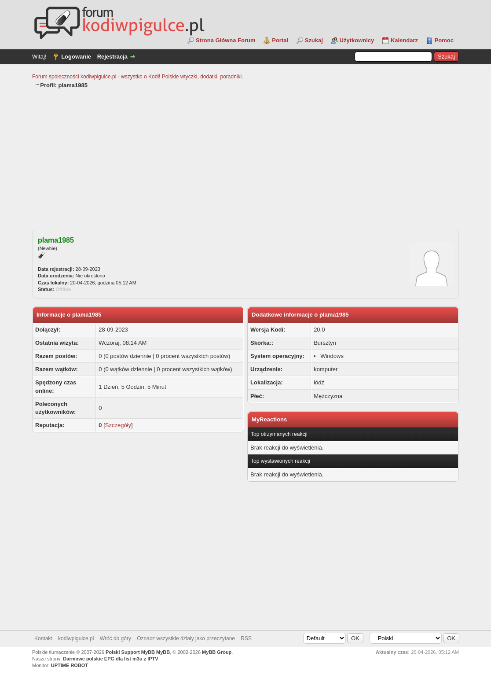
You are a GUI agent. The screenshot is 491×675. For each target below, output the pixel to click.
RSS (246, 638)
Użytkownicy (357, 40)
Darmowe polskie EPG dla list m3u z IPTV (110, 658)
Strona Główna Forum (226, 40)
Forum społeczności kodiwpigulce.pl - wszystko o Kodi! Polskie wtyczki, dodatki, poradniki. (137, 77)
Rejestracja (112, 56)
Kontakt (43, 638)
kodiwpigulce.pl (76, 638)
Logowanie (76, 56)
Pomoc (444, 40)
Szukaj (314, 40)
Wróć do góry (115, 638)
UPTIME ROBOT (69, 665)
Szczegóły (118, 425)
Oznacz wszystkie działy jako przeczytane (186, 638)
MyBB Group (216, 652)
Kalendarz (404, 40)
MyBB (163, 652)
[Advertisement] (245, 155)
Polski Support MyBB (130, 652)
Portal (280, 40)
